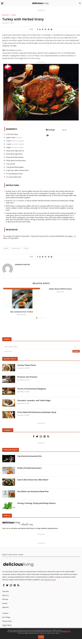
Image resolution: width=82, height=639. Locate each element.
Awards (4, 603)
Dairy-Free (5, 15)
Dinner (14, 15)
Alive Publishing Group (48, 580)
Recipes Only (8, 351)
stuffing (37, 58)
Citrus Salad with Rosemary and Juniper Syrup (36, 412)
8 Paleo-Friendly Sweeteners (29, 468)
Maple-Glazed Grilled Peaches (60, 289)
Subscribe (5, 591)
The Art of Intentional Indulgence (31, 389)
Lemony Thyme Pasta (26, 365)
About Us (5, 595)
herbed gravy (16, 248)
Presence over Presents (27, 377)
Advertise (5, 607)
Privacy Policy (7, 621)
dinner (6, 248)
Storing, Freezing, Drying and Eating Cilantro (36, 503)
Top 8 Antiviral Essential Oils (29, 456)
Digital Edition (7, 625)
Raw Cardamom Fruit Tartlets (21, 312)
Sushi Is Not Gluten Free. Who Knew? (32, 480)
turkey (26, 248)
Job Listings (6, 617)
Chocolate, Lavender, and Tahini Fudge (34, 400)
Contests (5, 613)
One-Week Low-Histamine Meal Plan (33, 491)
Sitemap (5, 599)
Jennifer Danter (22, 264)
